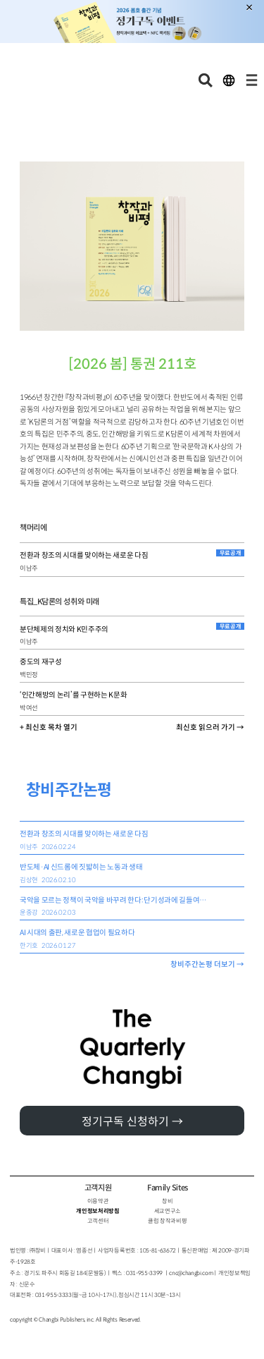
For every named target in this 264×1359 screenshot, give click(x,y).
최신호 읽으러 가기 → (210, 727)
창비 (167, 1201)
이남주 (29, 568)
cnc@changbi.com (191, 1272)
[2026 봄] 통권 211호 (132, 364)
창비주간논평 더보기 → (207, 964)
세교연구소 (167, 1210)
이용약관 (98, 1201)
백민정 (29, 675)
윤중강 (29, 912)
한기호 (29, 945)
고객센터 (98, 1220)
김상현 (29, 880)
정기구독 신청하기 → (132, 1121)
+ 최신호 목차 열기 (48, 727)
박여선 (29, 708)
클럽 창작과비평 (167, 1220)
